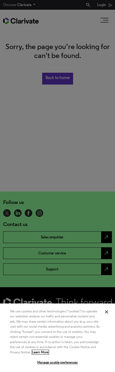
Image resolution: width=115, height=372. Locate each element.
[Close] (106, 312)
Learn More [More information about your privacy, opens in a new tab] (40, 352)
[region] (57, 337)
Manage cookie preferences (57, 362)
